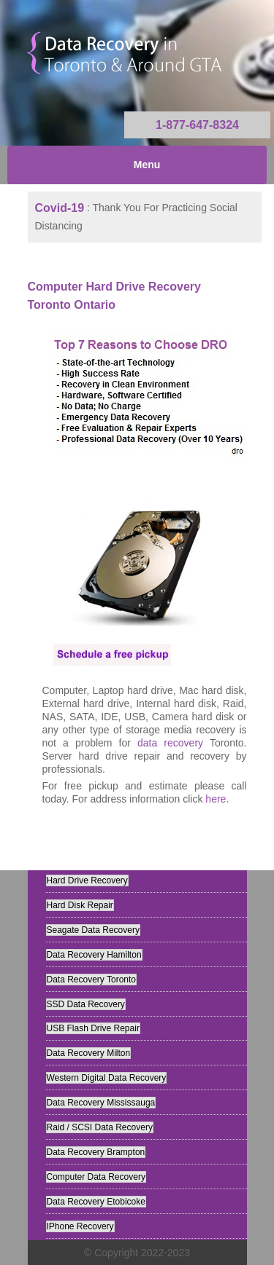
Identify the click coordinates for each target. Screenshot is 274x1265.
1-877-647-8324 (197, 125)
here (215, 799)
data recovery (170, 743)
